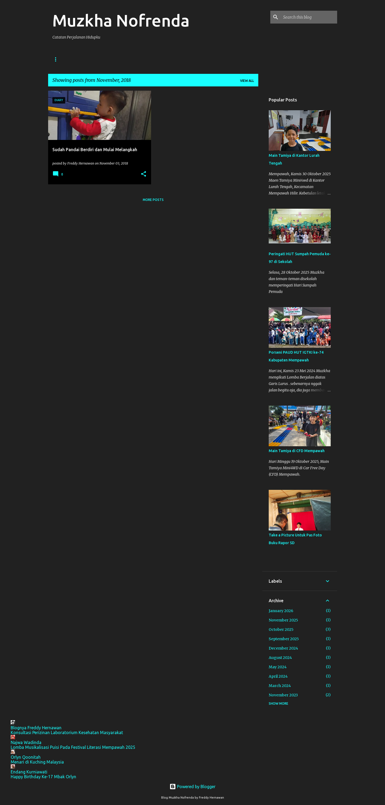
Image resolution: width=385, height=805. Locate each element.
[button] (143, 174)
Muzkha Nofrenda (121, 20)
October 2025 (281, 629)
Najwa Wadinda (26, 742)
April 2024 (278, 676)
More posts (153, 199)
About (80, 59)
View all (247, 80)
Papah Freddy (110, 59)
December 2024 (283, 648)
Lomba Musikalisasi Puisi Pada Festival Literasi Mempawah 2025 (73, 747)
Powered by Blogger (192, 786)
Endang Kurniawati (29, 771)
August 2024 (280, 657)
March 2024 (280, 685)
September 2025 (284, 638)
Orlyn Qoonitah (26, 757)
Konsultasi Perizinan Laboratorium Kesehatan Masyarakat (67, 732)
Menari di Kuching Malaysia (37, 762)
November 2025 (283, 620)
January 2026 (281, 610)
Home (57, 59)
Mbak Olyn (144, 59)
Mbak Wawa (176, 59)
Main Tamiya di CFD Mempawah (297, 451)
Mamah (204, 59)
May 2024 (278, 667)
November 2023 (283, 695)
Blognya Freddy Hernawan (36, 727)
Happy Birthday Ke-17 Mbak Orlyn (43, 776)
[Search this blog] (309, 17)
